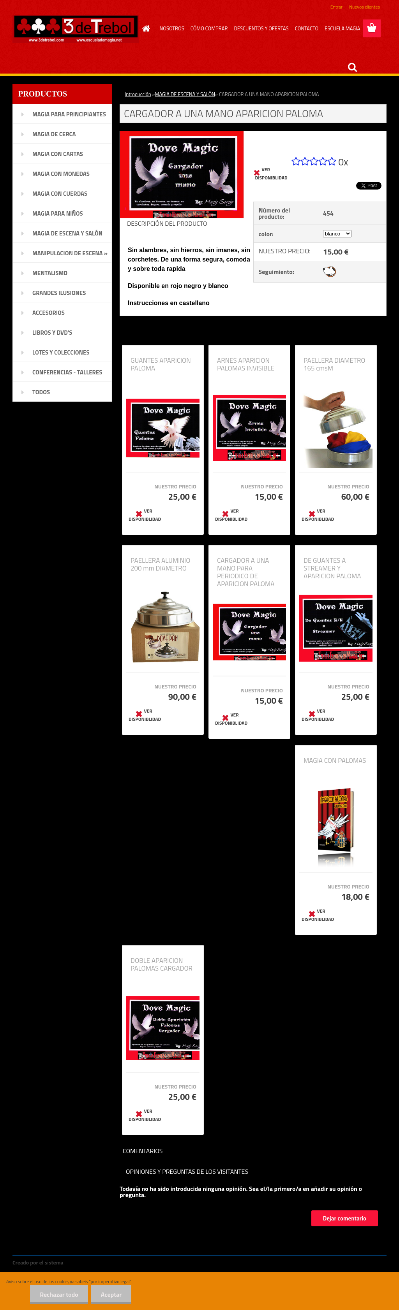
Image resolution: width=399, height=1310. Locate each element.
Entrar (336, 7)
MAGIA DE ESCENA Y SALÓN (185, 94)
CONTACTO (306, 28)
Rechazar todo (59, 1294)
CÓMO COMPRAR (209, 28)
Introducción (138, 94)
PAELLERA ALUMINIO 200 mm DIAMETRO (160, 564)
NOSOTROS (172, 28)
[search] (352, 67)
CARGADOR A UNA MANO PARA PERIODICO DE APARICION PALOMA (245, 572)
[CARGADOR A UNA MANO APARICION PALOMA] (182, 134)
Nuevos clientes (364, 7)
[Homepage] (145, 28)
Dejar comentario (344, 1218)
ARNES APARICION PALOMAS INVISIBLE (245, 364)
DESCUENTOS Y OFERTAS (261, 28)
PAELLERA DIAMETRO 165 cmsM (334, 364)
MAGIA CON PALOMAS (335, 760)
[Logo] (75, 28)
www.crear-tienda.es (91, 1262)
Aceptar (111, 1294)
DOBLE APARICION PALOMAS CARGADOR (161, 964)
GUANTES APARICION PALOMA (161, 364)
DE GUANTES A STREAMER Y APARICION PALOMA (332, 568)
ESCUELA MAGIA (342, 28)
